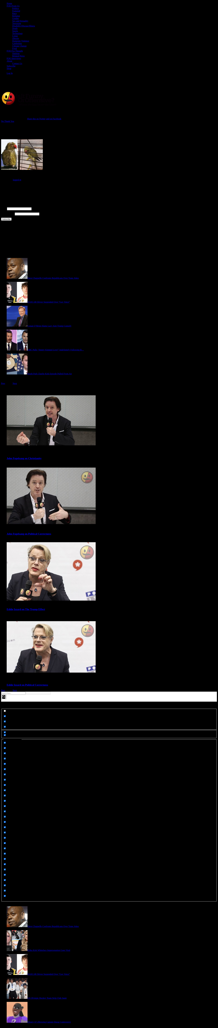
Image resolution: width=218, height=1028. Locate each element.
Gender (15, 18)
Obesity (15, 38)
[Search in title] (5, 716)
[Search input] (13, 693)
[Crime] (5, 758)
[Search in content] (5, 721)
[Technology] (5, 880)
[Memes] (5, 817)
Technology (17, 33)
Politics (15, 8)
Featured (16, 11)
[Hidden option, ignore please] (5, 732)
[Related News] (5, 848)
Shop (9, 68)
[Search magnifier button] (3, 697)
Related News (18, 56)
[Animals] (5, 743)
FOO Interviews (14, 58)
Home (9, 3)
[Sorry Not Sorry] (5, 869)
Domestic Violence (20, 41)
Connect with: (7, 184)
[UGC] (5, 891)
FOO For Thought (15, 51)
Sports (15, 31)
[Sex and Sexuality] (5, 864)
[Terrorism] (5, 885)
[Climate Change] (5, 753)
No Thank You (7, 121)
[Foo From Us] (5, 790)
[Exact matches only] (5, 711)
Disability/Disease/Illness (23, 26)
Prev (3, 383)
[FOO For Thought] (5, 785)
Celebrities (17, 43)
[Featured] (5, 780)
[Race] (5, 838)
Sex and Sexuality (20, 21)
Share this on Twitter (36, 119)
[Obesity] (5, 822)
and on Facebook (53, 119)
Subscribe (11, 66)
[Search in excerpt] (5, 727)
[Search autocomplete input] (38, 693)
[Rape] (5, 843)
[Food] (5, 795)
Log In (10, 73)
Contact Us (17, 63)
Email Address (7, 214)
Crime (15, 36)
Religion (16, 16)
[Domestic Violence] (5, 774)
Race (14, 13)
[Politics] (5, 832)
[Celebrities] (5, 748)
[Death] (5, 764)
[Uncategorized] (5, 896)
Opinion (15, 53)
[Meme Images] (5, 806)
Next (15, 383)
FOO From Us (13, 6)
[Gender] (5, 801)
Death (15, 28)
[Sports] (5, 875)
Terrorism (16, 23)
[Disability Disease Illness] (5, 769)
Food (14, 48)
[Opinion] (5, 827)
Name (3, 209)
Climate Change (19, 46)
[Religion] (5, 859)
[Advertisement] (53, 83)
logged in (17, 180)
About (9, 61)
